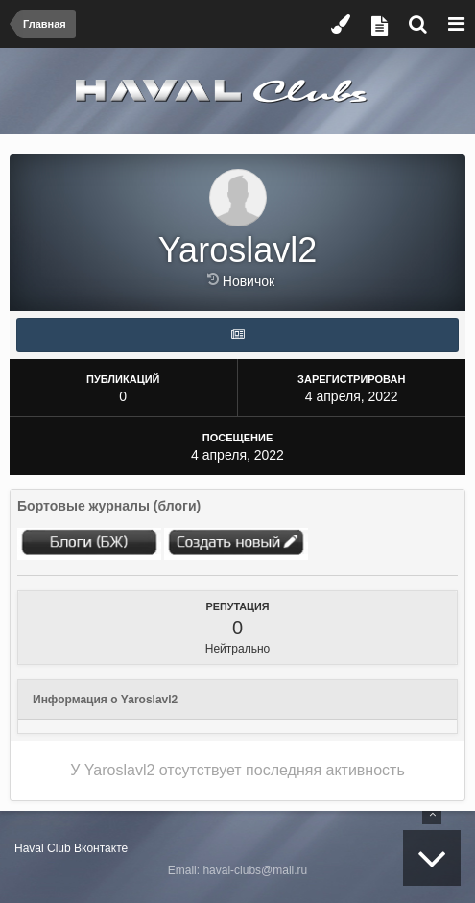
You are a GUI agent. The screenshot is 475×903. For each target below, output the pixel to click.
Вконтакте (101, 848)
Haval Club (42, 848)
